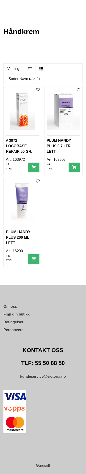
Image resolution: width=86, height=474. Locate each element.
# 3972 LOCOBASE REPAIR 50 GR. (19, 146)
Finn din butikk (16, 314)
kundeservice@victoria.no (43, 376)
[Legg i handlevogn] (33, 167)
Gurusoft (43, 465)
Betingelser (13, 322)
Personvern (13, 330)
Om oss (10, 306)
